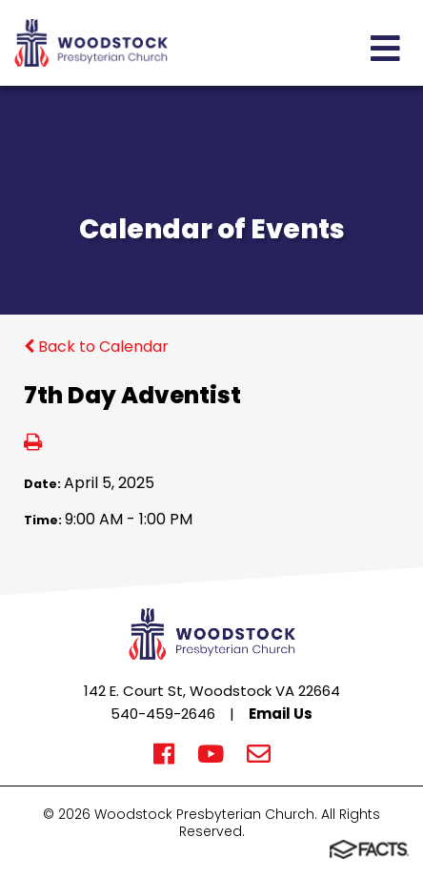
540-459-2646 (163, 714)
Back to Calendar (96, 346)
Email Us (280, 714)
